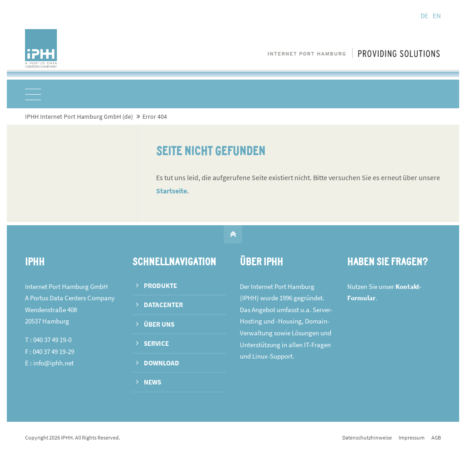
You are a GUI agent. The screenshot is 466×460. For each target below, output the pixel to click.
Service (156, 343)
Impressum (412, 437)
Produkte (160, 285)
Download (161, 363)
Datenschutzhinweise (367, 437)
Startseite (171, 190)
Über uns (159, 324)
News (152, 382)
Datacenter (163, 304)
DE (424, 15)
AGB (436, 437)
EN (437, 15)
